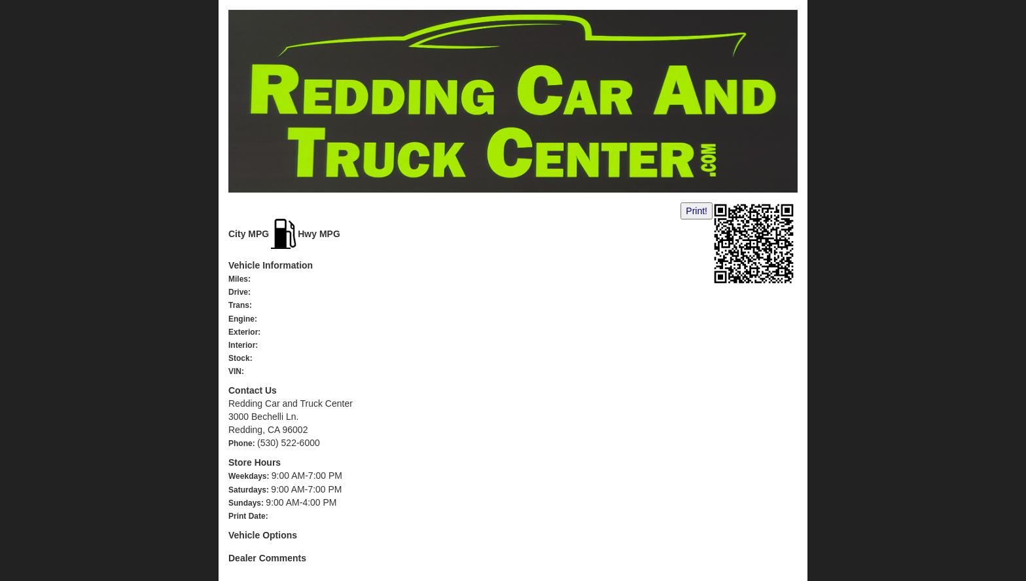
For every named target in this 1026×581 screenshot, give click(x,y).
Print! (696, 211)
